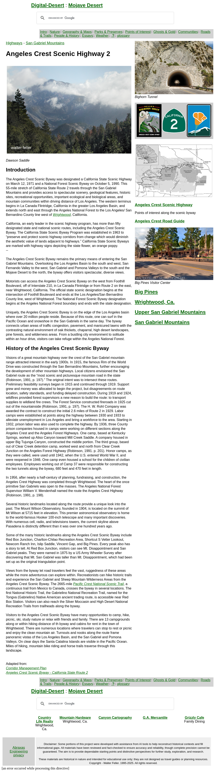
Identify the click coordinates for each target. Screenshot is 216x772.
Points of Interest (138, 32)
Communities (188, 32)
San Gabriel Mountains (45, 43)
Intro (43, 32)
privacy (18, 755)
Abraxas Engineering (19, 749)
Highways (14, 43)
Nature (55, 32)
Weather (102, 35)
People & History (66, 35)
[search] (105, 17)
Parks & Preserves (108, 32)
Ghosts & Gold (164, 32)
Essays (87, 35)
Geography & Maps (77, 32)
